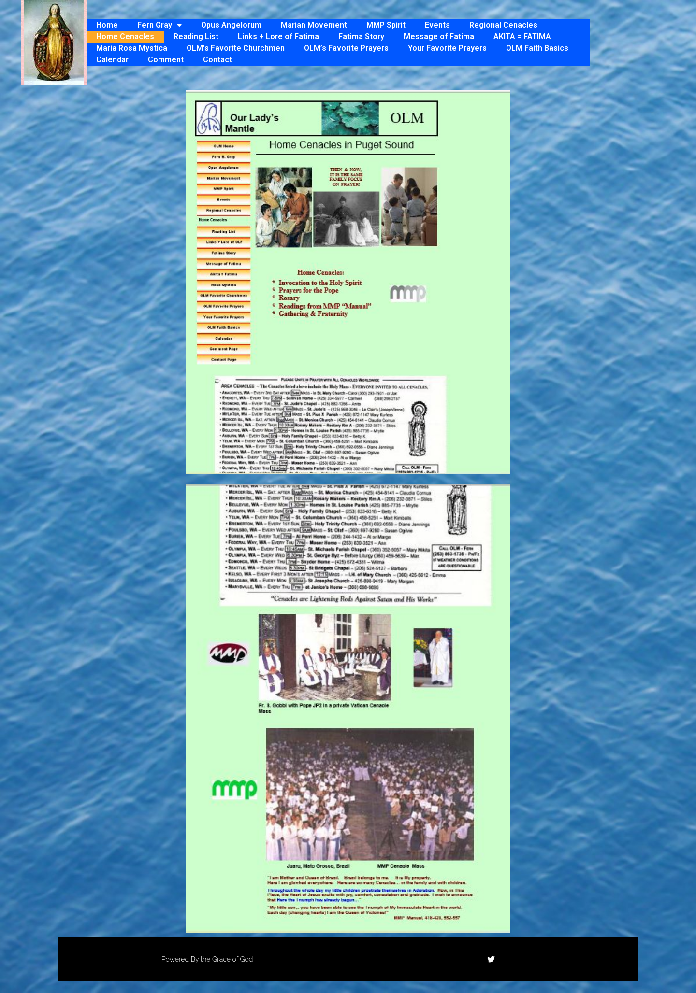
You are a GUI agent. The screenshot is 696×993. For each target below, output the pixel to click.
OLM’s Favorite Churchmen (236, 48)
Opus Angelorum (231, 24)
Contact (217, 59)
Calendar (112, 59)
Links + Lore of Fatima (278, 36)
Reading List (196, 36)
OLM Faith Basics (537, 48)
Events (437, 24)
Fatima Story (361, 36)
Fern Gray (159, 25)
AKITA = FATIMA (522, 36)
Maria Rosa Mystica (131, 48)
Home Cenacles (125, 36)
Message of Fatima (439, 36)
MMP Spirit (386, 24)
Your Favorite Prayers (447, 48)
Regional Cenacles (503, 24)
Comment (166, 59)
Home (107, 24)
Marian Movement (314, 24)
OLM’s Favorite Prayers (346, 48)
